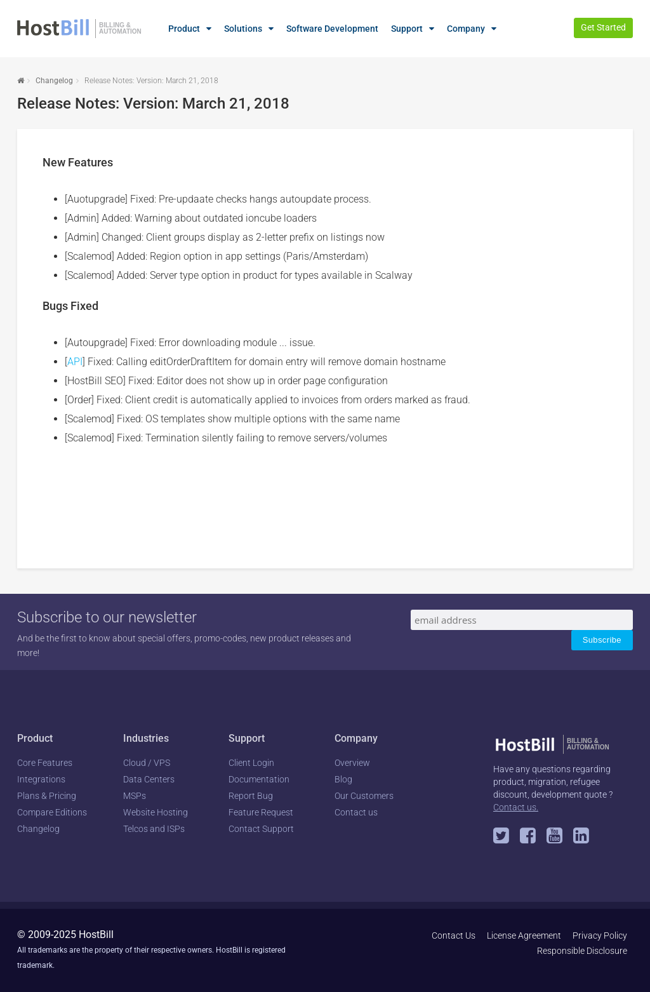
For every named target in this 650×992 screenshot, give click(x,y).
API (75, 362)
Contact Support (261, 829)
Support (407, 28)
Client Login (251, 763)
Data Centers (149, 779)
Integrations (41, 779)
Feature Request (261, 812)
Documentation (259, 779)
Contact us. (515, 807)
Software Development (332, 28)
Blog (343, 779)
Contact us (356, 812)
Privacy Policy (600, 935)
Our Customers (364, 796)
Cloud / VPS (146, 763)
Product (184, 28)
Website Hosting (155, 812)
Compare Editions (52, 812)
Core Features (44, 763)
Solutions (243, 28)
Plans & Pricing (46, 796)
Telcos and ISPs (154, 829)
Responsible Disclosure (582, 951)
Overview (352, 763)
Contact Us (453, 935)
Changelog (54, 80)
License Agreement (524, 935)
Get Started (603, 27)
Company (466, 28)
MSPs (134, 796)
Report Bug (251, 796)
